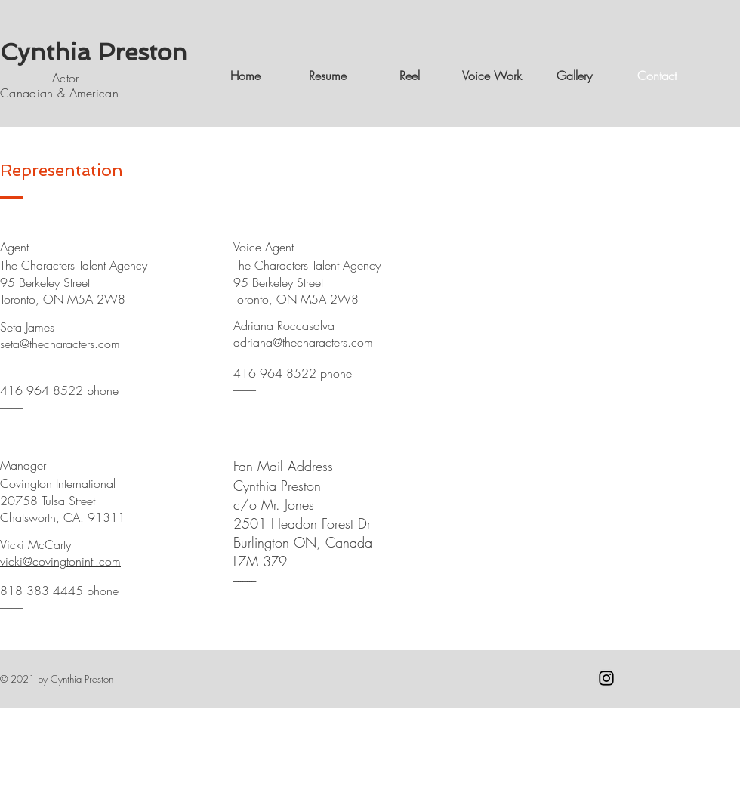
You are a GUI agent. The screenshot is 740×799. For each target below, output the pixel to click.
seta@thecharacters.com (60, 343)
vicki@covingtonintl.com (60, 561)
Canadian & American (61, 93)
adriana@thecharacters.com (303, 342)
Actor (43, 77)
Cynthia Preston (93, 52)
